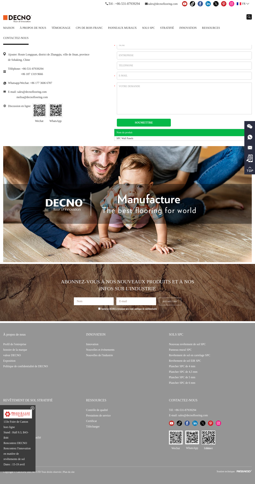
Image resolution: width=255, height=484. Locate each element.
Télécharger (93, 426)
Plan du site (68, 472)
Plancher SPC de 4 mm (182, 366)
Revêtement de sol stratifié (28, 400)
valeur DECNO (12, 355)
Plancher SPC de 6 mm (182, 382)
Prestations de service (98, 415)
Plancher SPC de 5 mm (182, 377)
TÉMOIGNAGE (60, 27)
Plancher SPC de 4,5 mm (183, 371)
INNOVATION (96, 334)
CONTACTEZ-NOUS (183, 400)
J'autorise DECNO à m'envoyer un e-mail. (127, 309)
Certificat (91, 421)
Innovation (188, 27)
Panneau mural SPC (180, 349)
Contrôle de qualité (97, 409)
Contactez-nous (16, 37)
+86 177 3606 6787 (41, 82)
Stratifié (167, 27)
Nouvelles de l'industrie (99, 355)
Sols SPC (148, 27)
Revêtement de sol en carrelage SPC (189, 355)
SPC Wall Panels (124, 138)
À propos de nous (33, 27)
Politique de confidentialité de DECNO (25, 366)
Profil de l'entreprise (14, 344)
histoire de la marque (15, 349)
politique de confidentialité (146, 309)
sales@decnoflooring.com (163, 3)
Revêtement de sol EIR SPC (185, 360)
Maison (8, 27)
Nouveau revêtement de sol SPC (187, 344)
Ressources (211, 27)
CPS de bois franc (89, 27)
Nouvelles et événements (100, 349)
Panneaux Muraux (122, 27)
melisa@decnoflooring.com (32, 97)
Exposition (9, 360)
